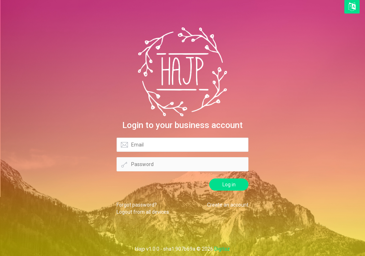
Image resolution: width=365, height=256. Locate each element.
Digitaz (222, 249)
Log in (229, 184)
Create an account (227, 205)
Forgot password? (137, 205)
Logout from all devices (143, 212)
